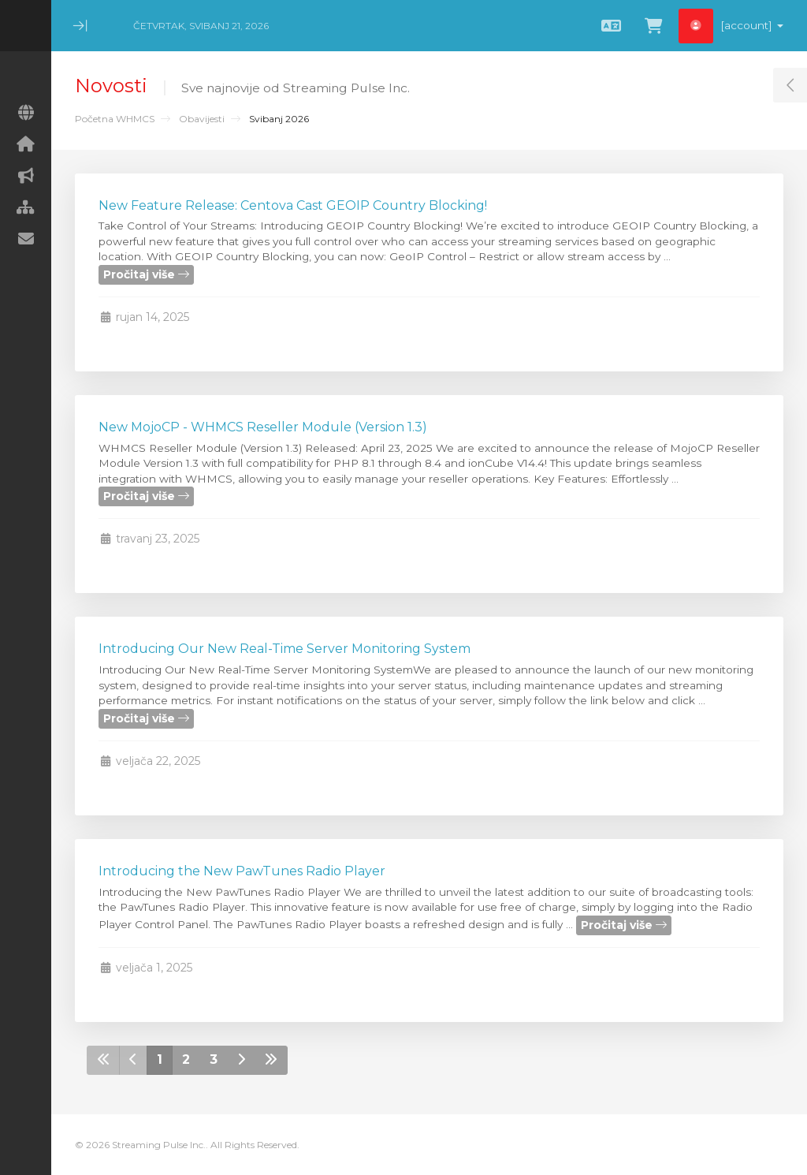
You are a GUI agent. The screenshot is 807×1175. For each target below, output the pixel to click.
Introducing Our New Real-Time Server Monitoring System (284, 648)
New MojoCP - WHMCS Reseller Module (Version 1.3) (263, 427)
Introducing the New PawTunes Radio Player (242, 871)
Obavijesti (202, 119)
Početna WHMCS (114, 119)
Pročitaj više (146, 274)
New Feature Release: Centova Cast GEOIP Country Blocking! (293, 205)
